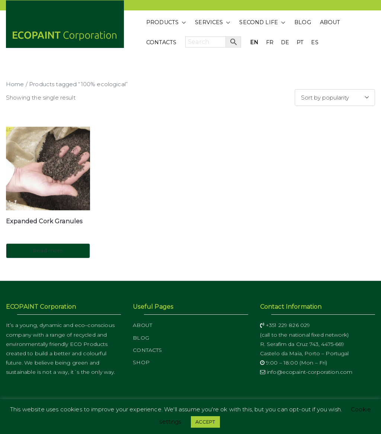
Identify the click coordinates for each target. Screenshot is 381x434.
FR (269, 42)
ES (314, 42)
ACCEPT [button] (205, 422)
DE (285, 42)
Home (15, 84)
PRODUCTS (166, 22)
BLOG (302, 22)
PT (300, 42)
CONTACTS (161, 42)
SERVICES (212, 22)
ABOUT (330, 22)
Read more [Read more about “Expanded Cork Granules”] (48, 250)
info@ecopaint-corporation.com (306, 372)
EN (254, 42)
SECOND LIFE (262, 22)
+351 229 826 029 (285, 325)
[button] (182, 22)
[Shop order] (335, 97)
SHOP (141, 362)
